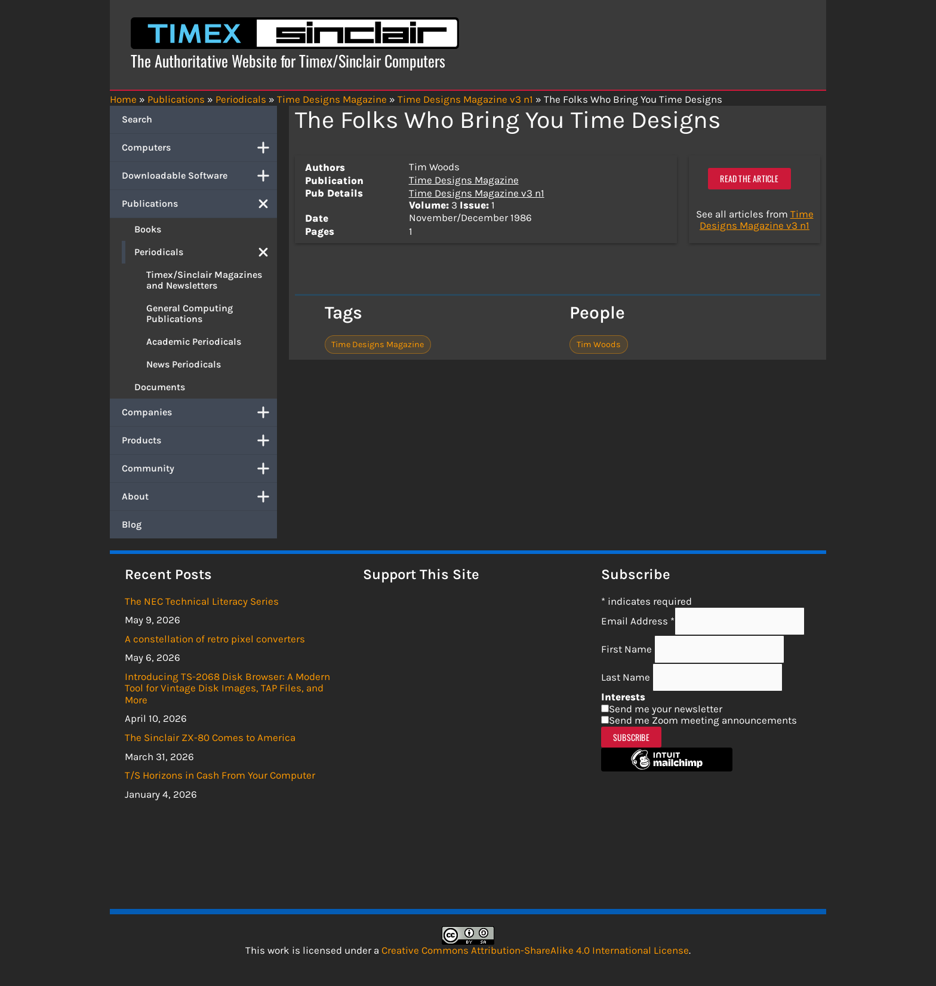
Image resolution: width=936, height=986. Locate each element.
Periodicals (205, 252)
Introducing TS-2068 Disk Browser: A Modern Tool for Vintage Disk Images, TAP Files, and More (227, 688)
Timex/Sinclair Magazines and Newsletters (204, 280)
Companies (199, 412)
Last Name (626, 677)
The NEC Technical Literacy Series (202, 601)
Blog (131, 524)
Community (199, 468)
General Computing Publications (189, 313)
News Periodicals (183, 364)
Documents (159, 387)
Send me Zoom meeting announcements (703, 720)
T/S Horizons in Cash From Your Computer (220, 775)
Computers (199, 147)
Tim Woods (599, 344)
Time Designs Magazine (464, 180)
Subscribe (631, 737)
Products (199, 440)
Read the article (749, 178)
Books (147, 229)
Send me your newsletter (665, 709)
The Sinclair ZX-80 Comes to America (210, 737)
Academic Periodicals (193, 341)
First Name (627, 649)
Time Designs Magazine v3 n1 (476, 193)
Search (137, 119)
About (199, 496)
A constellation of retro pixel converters (215, 639)
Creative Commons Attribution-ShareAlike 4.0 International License (535, 950)
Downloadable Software (199, 175)
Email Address (638, 621)
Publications (199, 204)
